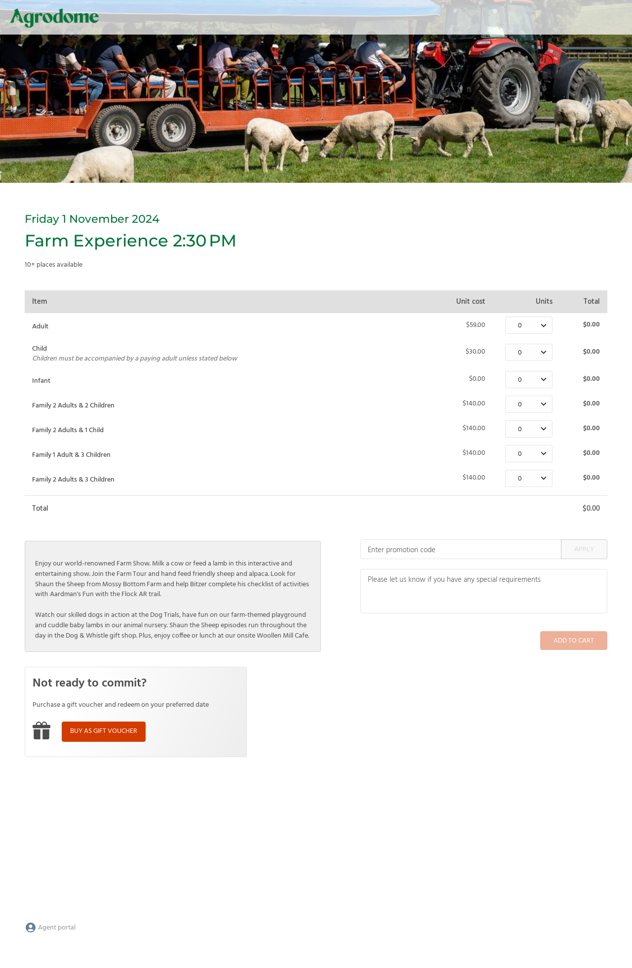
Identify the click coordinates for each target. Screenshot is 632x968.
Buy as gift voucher (103, 731)
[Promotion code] (460, 549)
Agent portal (50, 927)
